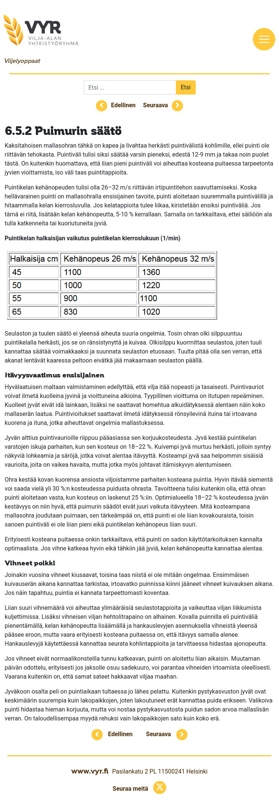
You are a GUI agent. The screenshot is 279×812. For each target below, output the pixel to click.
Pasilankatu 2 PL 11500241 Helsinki (159, 771)
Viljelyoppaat (22, 61)
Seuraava (155, 105)
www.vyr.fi (89, 770)
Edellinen (123, 105)
